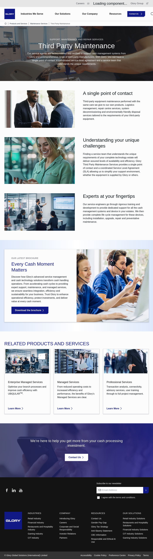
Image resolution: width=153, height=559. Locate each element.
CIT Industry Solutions (133, 534)
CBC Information (98, 535)
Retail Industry (34, 518)
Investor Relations (68, 534)
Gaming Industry (35, 534)
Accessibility (86, 555)
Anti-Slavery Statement (101, 531)
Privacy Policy (134, 555)
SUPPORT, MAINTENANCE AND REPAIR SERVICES (76, 39)
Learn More (16, 408)
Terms (146, 555)
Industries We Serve (32, 14)
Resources (115, 14)
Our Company (90, 14)
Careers (63, 522)
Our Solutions (62, 14)
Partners (63, 538)
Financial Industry (36, 522)
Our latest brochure (24, 258)
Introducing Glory (67, 518)
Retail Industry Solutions (134, 518)
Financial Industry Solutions (135, 529)
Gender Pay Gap (99, 522)
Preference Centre (117, 555)
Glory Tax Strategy (99, 527)
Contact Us (96, 518)
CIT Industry (33, 538)
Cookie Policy (100, 555)
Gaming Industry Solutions (135, 538)
